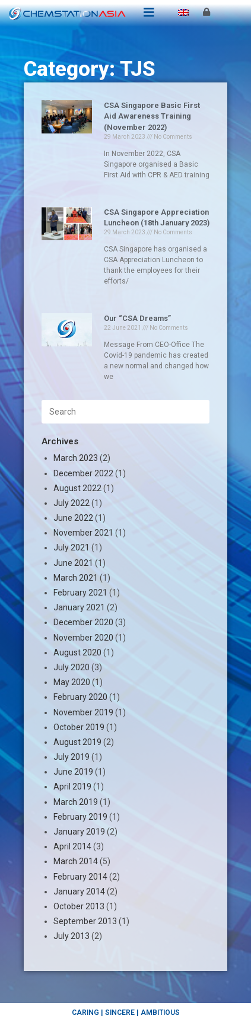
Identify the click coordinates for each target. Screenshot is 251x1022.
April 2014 (72, 846)
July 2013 (71, 936)
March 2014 (75, 861)
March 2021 (75, 577)
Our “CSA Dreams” (137, 318)
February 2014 (80, 876)
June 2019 (73, 771)
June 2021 (73, 563)
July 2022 (71, 503)
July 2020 (71, 667)
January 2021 (79, 607)
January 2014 (79, 891)
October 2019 (78, 727)
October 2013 (78, 906)
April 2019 (72, 786)
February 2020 (80, 697)
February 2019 (80, 817)
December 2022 (83, 473)
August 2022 (77, 488)
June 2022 (73, 518)
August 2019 (77, 742)
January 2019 (79, 831)
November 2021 (83, 532)
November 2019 (83, 712)
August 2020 (77, 652)
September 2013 (85, 921)
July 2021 (71, 547)
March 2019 (75, 802)
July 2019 (71, 757)
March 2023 (75, 458)
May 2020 (71, 682)
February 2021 (80, 592)
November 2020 (83, 637)
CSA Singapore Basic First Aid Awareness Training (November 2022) (152, 116)
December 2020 (83, 622)
